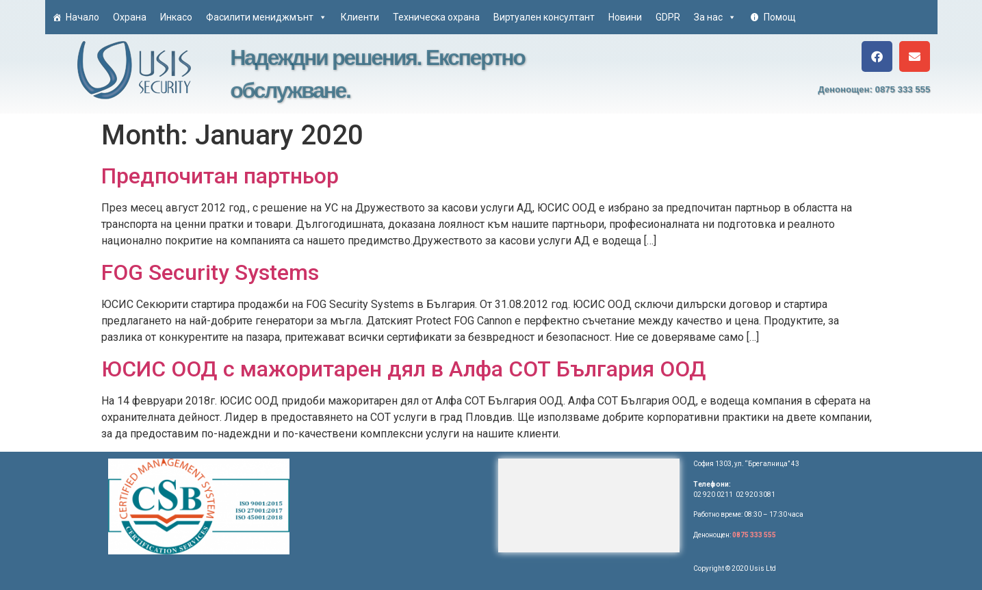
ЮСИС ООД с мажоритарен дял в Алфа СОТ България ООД (403, 369)
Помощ (780, 17)
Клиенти (360, 17)
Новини (625, 17)
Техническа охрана (436, 17)
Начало (82, 17)
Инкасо (176, 17)
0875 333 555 (754, 535)
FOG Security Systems (210, 272)
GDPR (668, 17)
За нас (715, 17)
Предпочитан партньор (220, 176)
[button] (877, 56)
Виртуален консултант (544, 17)
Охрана (129, 17)
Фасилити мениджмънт (266, 17)
